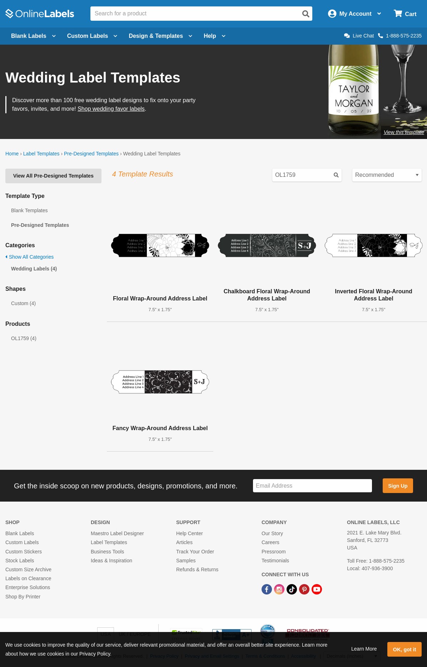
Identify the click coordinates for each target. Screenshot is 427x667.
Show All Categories (29, 257)
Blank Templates (29, 210)
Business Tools (107, 551)
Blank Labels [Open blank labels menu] (33, 36)
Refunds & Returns (197, 569)
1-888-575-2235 (400, 36)
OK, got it (404, 649)
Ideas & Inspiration (111, 560)
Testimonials (275, 560)
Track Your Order (195, 551)
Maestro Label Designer (117, 533)
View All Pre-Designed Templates (53, 176)
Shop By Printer (22, 596)
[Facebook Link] (267, 589)
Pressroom (274, 551)
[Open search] (305, 14)
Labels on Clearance (28, 578)
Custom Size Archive (28, 569)
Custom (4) (23, 303)
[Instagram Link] (280, 589)
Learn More (364, 649)
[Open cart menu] (405, 13)
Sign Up (397, 486)
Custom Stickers (23, 551)
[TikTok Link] (292, 589)
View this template (404, 132)
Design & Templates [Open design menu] (160, 36)
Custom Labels (22, 542)
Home (12, 153)
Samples (185, 560)
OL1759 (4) (23, 338)
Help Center (189, 533)
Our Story (272, 533)
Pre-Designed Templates (91, 153)
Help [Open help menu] (214, 36)
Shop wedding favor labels (111, 109)
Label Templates (41, 153)
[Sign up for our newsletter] (312, 485)
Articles (184, 542)
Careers (270, 542)
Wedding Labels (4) (34, 269)
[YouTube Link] (317, 589)
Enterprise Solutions (27, 587)
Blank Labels (19, 533)
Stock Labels (19, 560)
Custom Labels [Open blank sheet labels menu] (92, 36)
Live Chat (359, 35)
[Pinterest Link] (305, 589)
